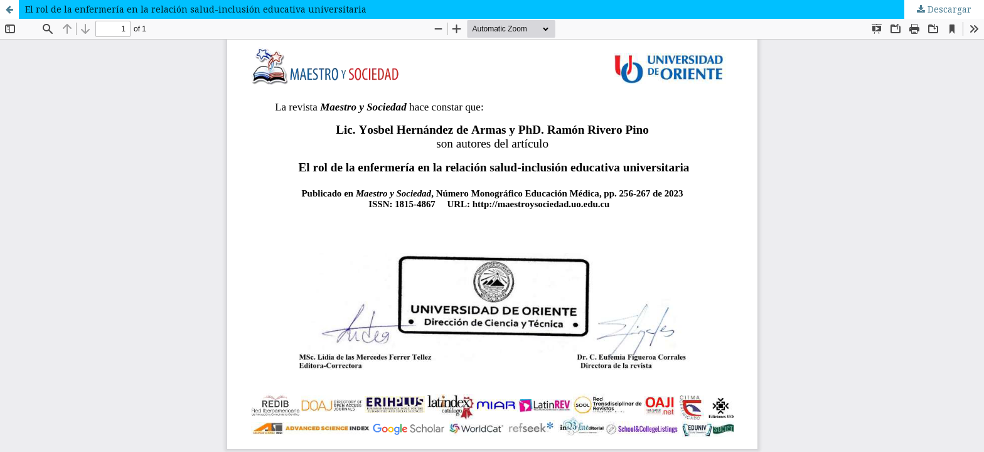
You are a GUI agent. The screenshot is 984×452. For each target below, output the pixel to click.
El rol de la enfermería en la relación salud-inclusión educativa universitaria (195, 9)
